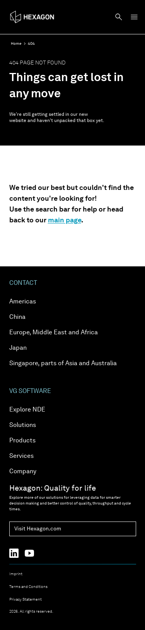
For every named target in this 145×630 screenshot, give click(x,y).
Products (22, 441)
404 (31, 44)
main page (64, 220)
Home (16, 44)
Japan (18, 348)
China (17, 317)
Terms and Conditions (28, 587)
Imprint (15, 574)
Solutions (22, 425)
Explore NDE (27, 410)
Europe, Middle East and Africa (53, 333)
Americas (22, 302)
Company (22, 472)
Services (21, 456)
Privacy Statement (25, 599)
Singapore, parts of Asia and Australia (63, 364)
